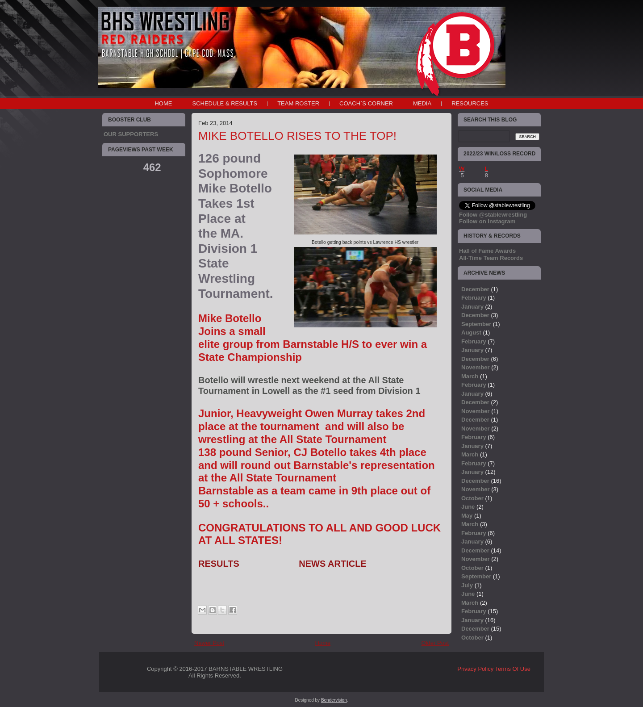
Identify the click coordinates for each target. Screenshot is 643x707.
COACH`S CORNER (366, 103)
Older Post (435, 643)
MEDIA (422, 103)
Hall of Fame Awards (487, 250)
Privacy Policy (475, 668)
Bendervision (334, 700)
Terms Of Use (512, 668)
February (473, 297)
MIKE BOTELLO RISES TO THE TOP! (297, 135)
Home (163, 103)
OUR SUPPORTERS (131, 134)
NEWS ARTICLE (332, 564)
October (472, 498)
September (476, 324)
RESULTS (218, 564)
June (468, 506)
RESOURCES (469, 103)
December (475, 289)
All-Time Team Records (491, 258)
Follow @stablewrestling (493, 214)
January (472, 306)
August (471, 332)
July (467, 585)
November (475, 367)
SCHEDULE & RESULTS (224, 103)
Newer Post (209, 643)
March (469, 376)
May (466, 515)
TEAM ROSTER (298, 103)
